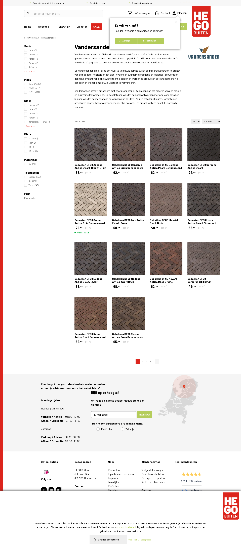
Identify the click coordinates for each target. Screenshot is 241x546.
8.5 (31, 147)
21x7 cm (34, 92)
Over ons (146, 490)
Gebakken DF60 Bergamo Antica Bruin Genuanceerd (127, 166)
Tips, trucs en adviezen (121, 474)
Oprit (32, 181)
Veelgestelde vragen (152, 470)
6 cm (32, 143)
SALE (96, 26)
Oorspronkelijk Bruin (39, 122)
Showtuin (64, 26)
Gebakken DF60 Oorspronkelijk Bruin (199, 280)
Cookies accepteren (108, 539)
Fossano (33, 105)
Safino (32, 67)
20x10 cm (34, 88)
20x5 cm (34, 84)
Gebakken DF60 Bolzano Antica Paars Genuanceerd (166, 166)
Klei (32, 164)
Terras (33, 185)
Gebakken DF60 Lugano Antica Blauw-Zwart (88, 280)
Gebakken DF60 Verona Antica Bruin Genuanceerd (127, 335)
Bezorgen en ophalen (153, 478)
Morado (33, 59)
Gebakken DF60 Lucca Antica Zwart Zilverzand (201, 222)
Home (27, 26)
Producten (114, 470)
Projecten (113, 486)
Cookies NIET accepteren (141, 539)
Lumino (33, 54)
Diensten (82, 26)
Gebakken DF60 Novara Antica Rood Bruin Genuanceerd (163, 281)
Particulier (151, 40)
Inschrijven (144, 414)
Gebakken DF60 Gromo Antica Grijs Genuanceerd (89, 222)
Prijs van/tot (30, 198)
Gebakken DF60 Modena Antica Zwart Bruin (126, 280)
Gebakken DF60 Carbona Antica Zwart (202, 166)
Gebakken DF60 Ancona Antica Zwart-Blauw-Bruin (90, 166)
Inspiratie (113, 478)
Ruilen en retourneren (153, 482)
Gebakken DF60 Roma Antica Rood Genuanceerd (90, 335)
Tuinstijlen (113, 482)
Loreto (32, 50)
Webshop (43, 26)
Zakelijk (126, 40)
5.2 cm (33, 138)
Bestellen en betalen (152, 474)
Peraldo (33, 63)
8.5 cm (33, 151)
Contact (162, 13)
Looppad (34, 177)
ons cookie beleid (126, 527)
